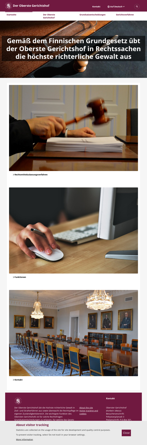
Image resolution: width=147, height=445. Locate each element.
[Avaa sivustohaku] (137, 6)
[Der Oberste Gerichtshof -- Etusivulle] (27, 5)
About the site (86, 407)
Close (126, 432)
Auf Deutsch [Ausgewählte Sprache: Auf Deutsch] (116, 6)
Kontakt (96, 6)
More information (24, 439)
